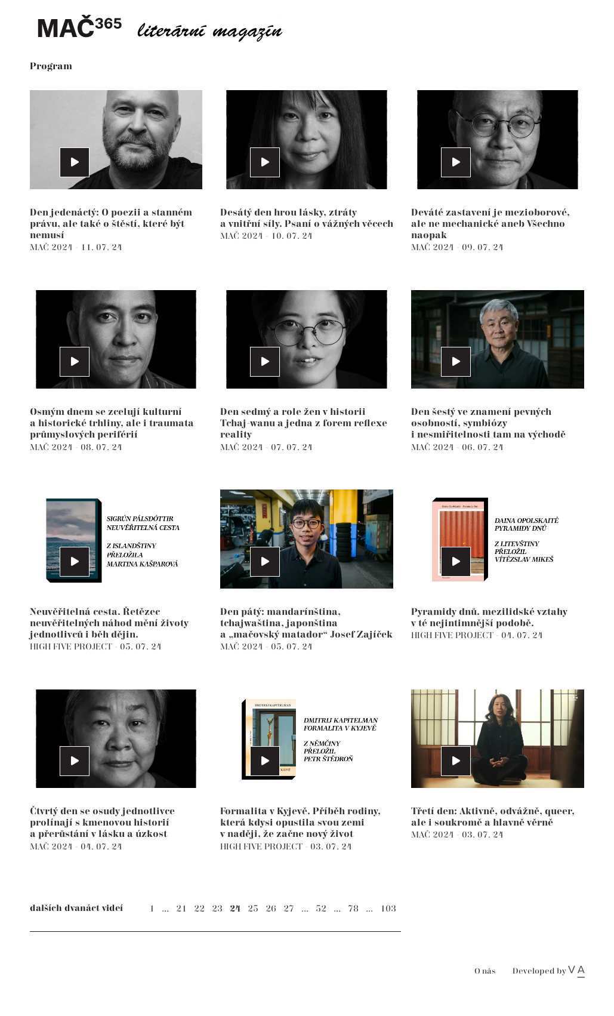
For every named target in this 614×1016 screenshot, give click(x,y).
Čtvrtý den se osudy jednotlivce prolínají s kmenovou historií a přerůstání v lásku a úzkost (102, 822)
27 (288, 908)
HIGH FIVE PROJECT (72, 646)
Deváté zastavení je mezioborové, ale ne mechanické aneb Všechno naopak (490, 224)
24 (235, 908)
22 (199, 908)
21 (181, 908)
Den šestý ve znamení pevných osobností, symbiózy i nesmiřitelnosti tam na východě (488, 423)
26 (271, 908)
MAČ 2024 (52, 247)
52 (321, 908)
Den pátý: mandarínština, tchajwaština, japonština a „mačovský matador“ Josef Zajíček (306, 623)
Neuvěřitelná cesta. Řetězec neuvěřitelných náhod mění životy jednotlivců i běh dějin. (109, 623)
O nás (484, 971)
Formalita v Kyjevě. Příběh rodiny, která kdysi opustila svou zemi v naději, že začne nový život (300, 822)
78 (353, 908)
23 (217, 908)
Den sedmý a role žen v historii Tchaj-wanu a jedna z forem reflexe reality (303, 423)
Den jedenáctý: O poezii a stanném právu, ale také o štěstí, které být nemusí (111, 224)
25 (253, 908)
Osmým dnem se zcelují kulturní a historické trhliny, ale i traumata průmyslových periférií (112, 423)
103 (388, 908)
